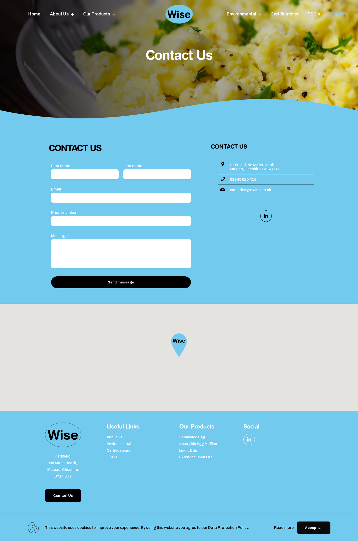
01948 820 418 (243, 179)
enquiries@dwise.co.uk (250, 190)
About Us (114, 437)
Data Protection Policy (228, 528)
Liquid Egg (188, 450)
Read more (284, 528)
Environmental (119, 444)
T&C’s (112, 457)
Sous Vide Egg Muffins (198, 444)
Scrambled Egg (192, 437)
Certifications (118, 450)
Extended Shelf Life (196, 457)
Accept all (314, 528)
